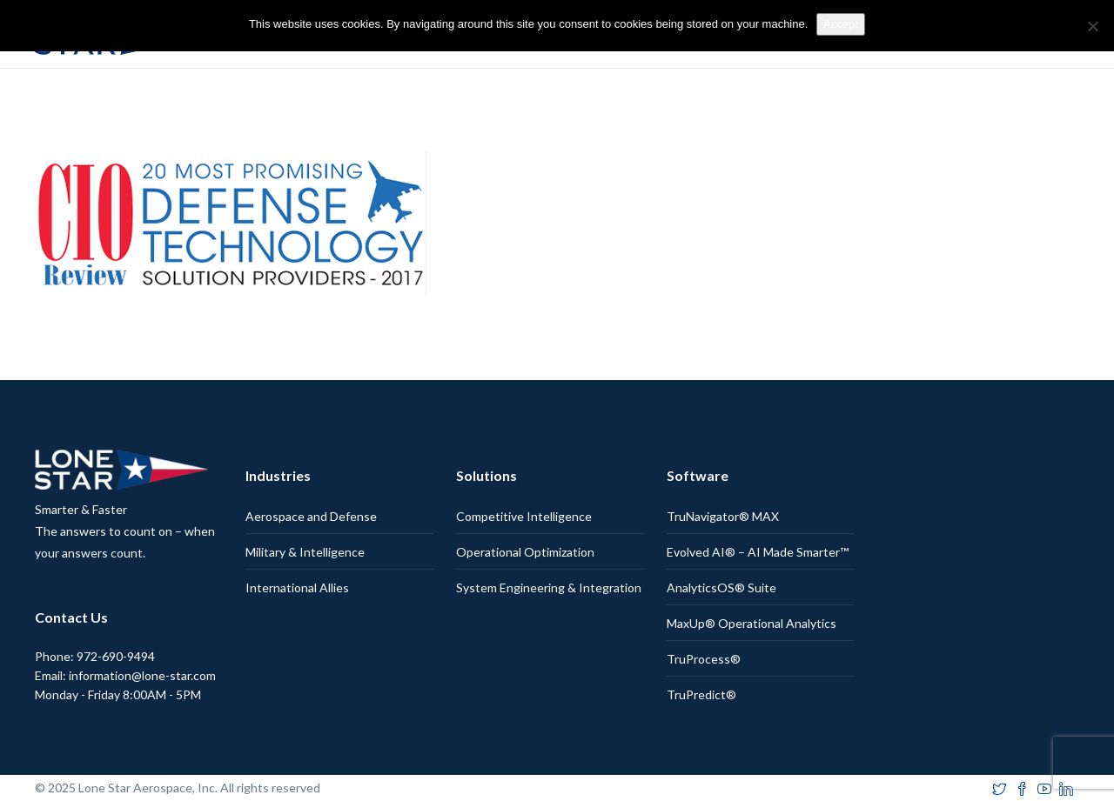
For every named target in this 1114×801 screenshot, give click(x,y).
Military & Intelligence (305, 551)
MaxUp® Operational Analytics (751, 623)
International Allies (297, 587)
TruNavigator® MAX (723, 516)
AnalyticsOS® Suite (721, 587)
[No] (1092, 26)
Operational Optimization (525, 551)
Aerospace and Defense (311, 516)
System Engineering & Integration (548, 587)
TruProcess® (704, 658)
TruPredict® (701, 694)
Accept (840, 23)
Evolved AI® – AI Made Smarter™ (758, 551)
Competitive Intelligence (524, 516)
